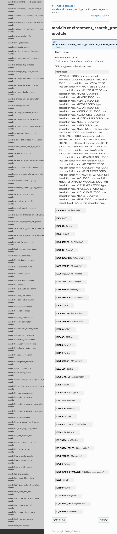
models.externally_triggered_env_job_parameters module (26, 216)
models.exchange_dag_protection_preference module (26, 80)
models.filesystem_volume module (19, 450)
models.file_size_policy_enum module (20, 356)
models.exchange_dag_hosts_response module (24, 73)
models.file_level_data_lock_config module (22, 290)
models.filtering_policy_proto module (20, 461)
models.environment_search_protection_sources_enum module (26, 3)
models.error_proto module (19, 43)
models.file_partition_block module (19, 312)
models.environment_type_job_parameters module (25, 24)
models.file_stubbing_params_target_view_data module (26, 381)
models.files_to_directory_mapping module (22, 444)
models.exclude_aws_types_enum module (22, 134)
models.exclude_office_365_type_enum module (24, 148)
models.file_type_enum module (20, 393)
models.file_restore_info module (21, 336)
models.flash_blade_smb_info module (20, 506)
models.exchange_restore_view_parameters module (26, 127)
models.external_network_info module (20, 202)
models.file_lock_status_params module (21, 301)
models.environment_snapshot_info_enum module (25, 17)
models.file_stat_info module (19, 369)
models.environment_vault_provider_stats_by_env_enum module (26, 30)
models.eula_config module (19, 47)
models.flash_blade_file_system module (21, 479)
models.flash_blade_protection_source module (23, 500)
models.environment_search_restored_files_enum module (26, 10)
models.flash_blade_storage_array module (22, 513)
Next (103, 520)
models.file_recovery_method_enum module (23, 330)
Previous (59, 520)
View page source (99, 16)
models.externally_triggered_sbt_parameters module (26, 237)
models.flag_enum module (18, 474)
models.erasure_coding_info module (19, 37)
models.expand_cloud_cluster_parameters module (25, 168)
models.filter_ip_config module (20, 456)
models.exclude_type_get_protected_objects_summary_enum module (26, 162)
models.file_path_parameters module (20, 323)
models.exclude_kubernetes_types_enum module (25, 141)
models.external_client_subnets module (21, 196)
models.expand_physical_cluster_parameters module (26, 175)
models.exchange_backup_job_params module (23, 59)
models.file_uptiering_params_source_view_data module (26, 405)
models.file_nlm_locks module (20, 307)
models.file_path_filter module (20, 318)
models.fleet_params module (20, 526)
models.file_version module (19, 418)
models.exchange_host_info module (19, 107)
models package (65, 6)
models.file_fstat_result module (21, 281)
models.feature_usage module (20, 256)
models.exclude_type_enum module (19, 155)
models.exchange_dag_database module (21, 66)
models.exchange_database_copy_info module (23, 87)
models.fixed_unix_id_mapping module (20, 468)
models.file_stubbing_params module (20, 374)
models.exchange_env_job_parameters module (24, 100)
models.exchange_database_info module (21, 93)
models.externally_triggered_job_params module (24, 223)
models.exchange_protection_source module (23, 114)
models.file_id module (17, 285)
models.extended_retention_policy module (22, 182)
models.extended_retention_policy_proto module (25, 189)
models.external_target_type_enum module (22, 209)
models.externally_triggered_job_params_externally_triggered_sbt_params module (26, 230)
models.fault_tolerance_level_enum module (22, 250)
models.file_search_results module (22, 344)
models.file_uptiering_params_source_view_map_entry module (26, 412)
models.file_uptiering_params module (20, 398)
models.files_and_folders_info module (20, 437)
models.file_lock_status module (20, 296)
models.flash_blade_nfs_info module (19, 493)
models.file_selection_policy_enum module (22, 349)
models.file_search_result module (21, 340)
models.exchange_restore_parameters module (23, 121)
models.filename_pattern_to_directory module (23, 423)
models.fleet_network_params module (20, 520)
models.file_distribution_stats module (20, 268)
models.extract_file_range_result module (21, 243)
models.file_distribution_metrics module (21, 261)
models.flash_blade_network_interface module (24, 486)
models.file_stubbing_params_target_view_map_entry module (26, 387)
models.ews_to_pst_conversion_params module (24, 52)
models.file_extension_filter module (19, 275)
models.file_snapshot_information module (21, 363)
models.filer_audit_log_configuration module (22, 430)
